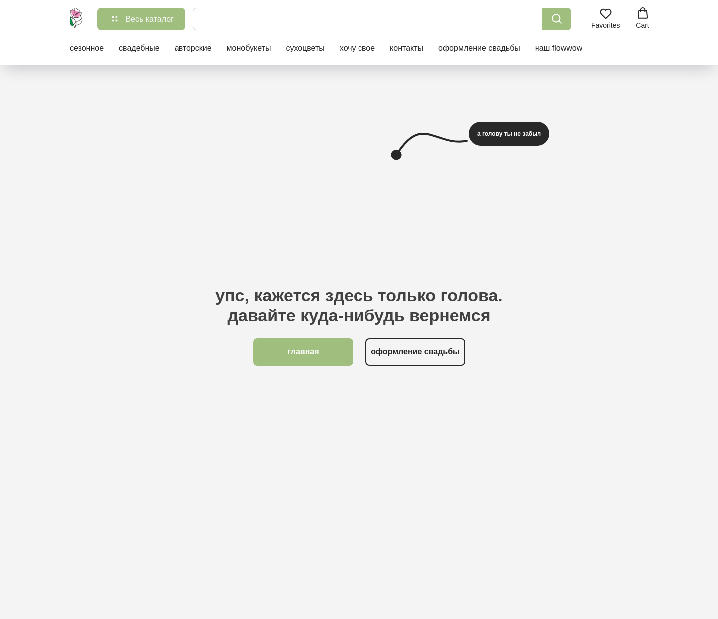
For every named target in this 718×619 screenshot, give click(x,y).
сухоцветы (305, 48)
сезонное (87, 48)
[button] (605, 18)
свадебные (139, 48)
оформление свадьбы (479, 48)
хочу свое (357, 48)
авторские (193, 48)
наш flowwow (558, 48)
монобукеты (249, 48)
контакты (406, 48)
